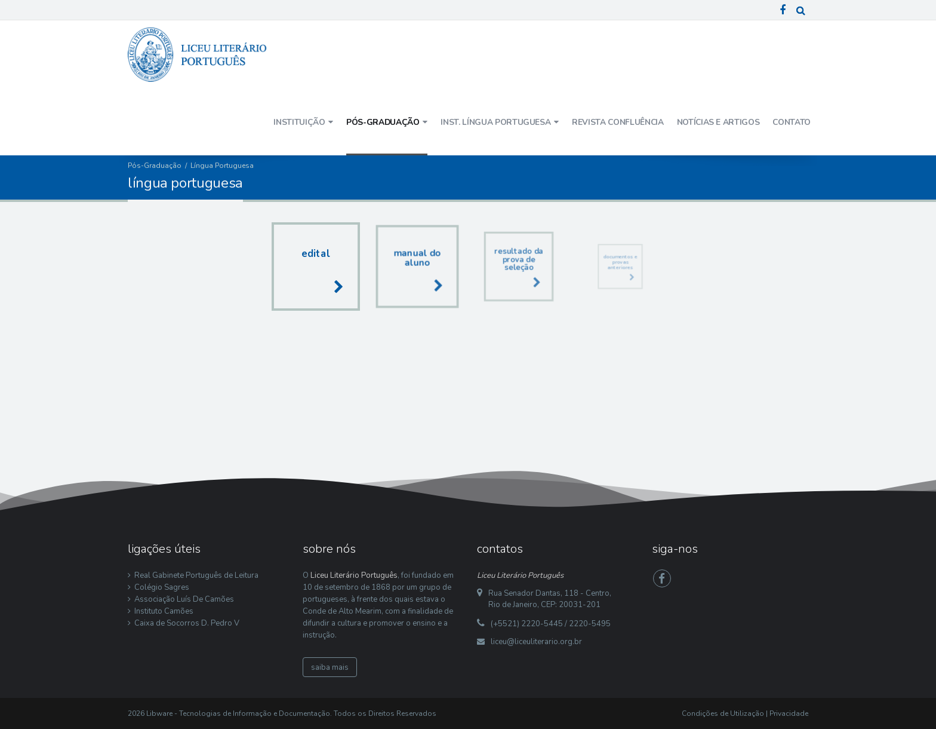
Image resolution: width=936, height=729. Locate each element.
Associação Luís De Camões (184, 599)
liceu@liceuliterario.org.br (536, 641)
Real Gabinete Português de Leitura (196, 575)
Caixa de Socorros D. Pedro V (186, 623)
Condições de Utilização (723, 713)
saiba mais (330, 667)
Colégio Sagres (161, 587)
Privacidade (788, 713)
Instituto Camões (163, 611)
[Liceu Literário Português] (197, 53)
